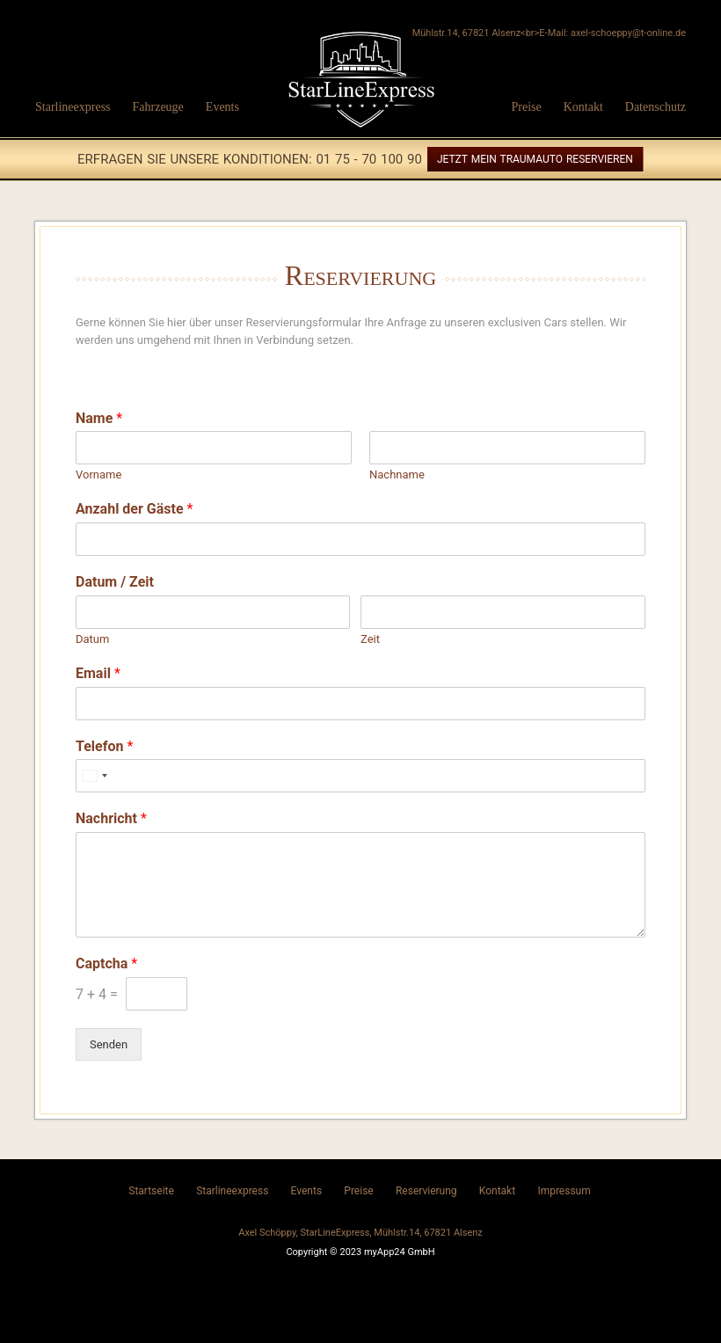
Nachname (397, 474)
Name (99, 418)
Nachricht (111, 818)
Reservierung (426, 1191)
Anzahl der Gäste (134, 508)
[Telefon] (360, 775)
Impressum (563, 1191)
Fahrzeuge (158, 106)
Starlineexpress (73, 106)
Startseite (151, 1191)
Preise (526, 106)
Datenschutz (655, 106)
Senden (108, 1044)
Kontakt (583, 106)
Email (98, 673)
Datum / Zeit (115, 581)
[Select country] (94, 775)
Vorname (98, 474)
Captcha (106, 963)
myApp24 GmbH (399, 1252)
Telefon (104, 746)
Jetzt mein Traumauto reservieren (535, 159)
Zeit (370, 639)
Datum (92, 639)
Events (222, 106)
